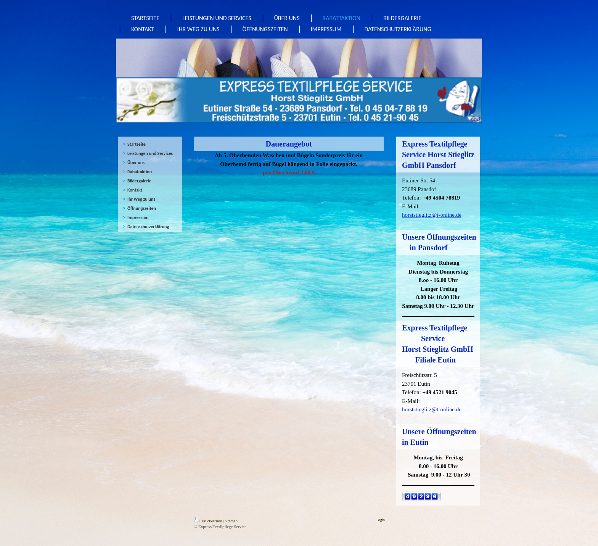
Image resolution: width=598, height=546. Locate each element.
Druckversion (208, 521)
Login (380, 519)
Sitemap (231, 521)
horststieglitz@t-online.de (431, 215)
